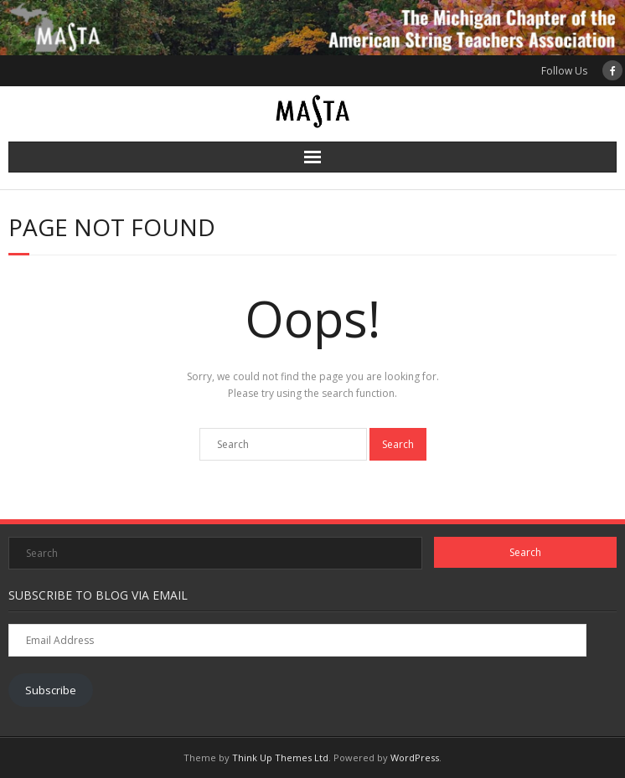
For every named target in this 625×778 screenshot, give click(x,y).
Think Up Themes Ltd (280, 757)
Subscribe (50, 690)
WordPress (414, 757)
